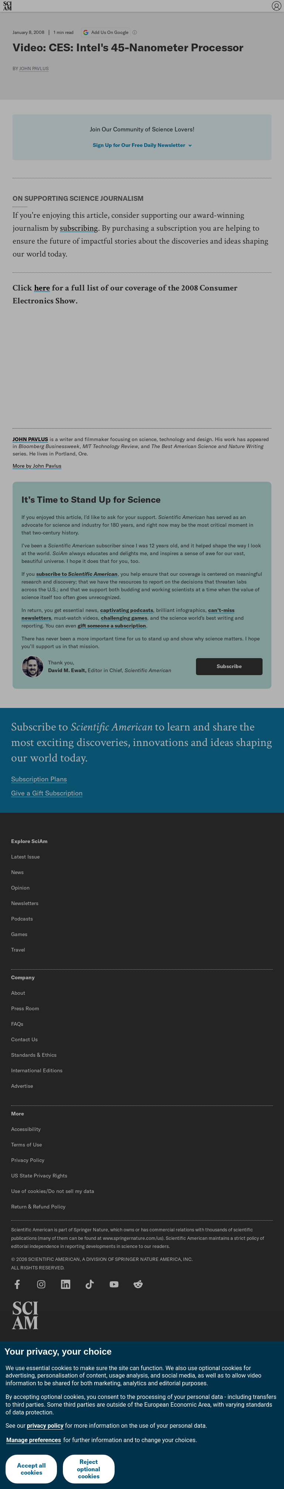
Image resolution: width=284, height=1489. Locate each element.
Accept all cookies (31, 1469)
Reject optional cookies (88, 1468)
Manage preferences (33, 1440)
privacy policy (45, 1425)
